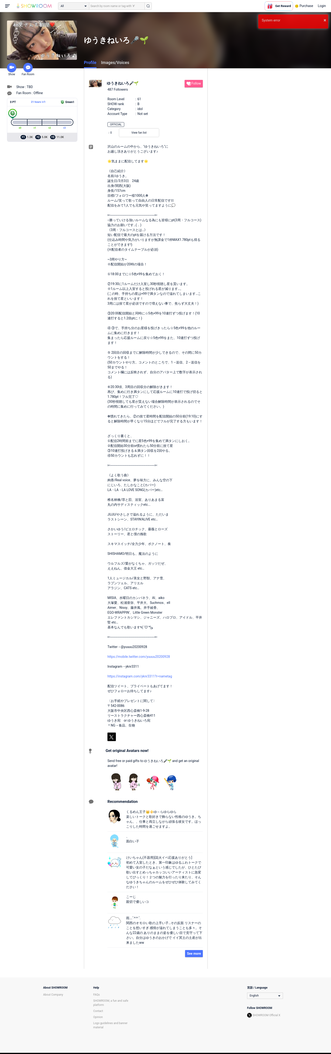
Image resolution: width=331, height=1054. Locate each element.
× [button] (325, 20)
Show (11, 69)
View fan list (139, 132)
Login (322, 6)
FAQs (96, 994)
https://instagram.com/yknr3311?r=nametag (139, 676)
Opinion (98, 1017)
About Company (53, 994)
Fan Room (28, 69)
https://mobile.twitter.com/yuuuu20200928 (138, 657)
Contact (98, 1011)
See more (194, 953)
